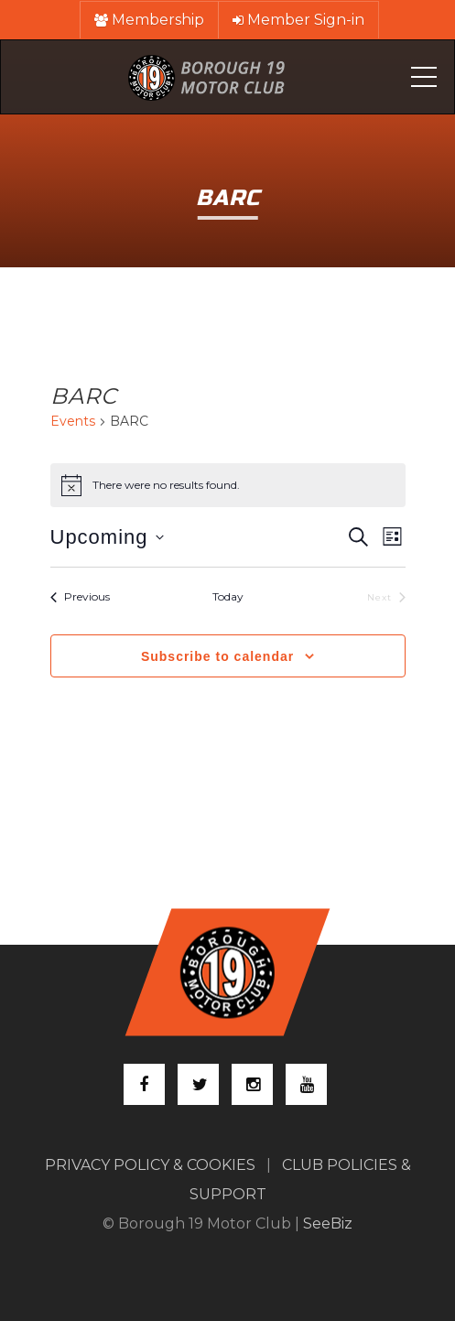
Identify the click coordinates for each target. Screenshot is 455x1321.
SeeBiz (327, 1223)
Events (72, 421)
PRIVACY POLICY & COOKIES (150, 1165)
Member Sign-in (298, 19)
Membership (149, 19)
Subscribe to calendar (217, 656)
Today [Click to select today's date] (228, 596)
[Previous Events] (80, 597)
